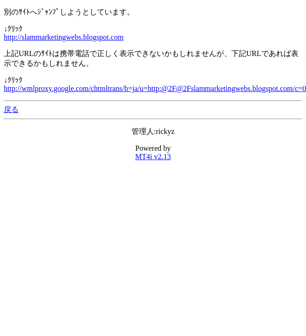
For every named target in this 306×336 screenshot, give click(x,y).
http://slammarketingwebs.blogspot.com (64, 37)
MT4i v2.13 (153, 157)
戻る (11, 109)
